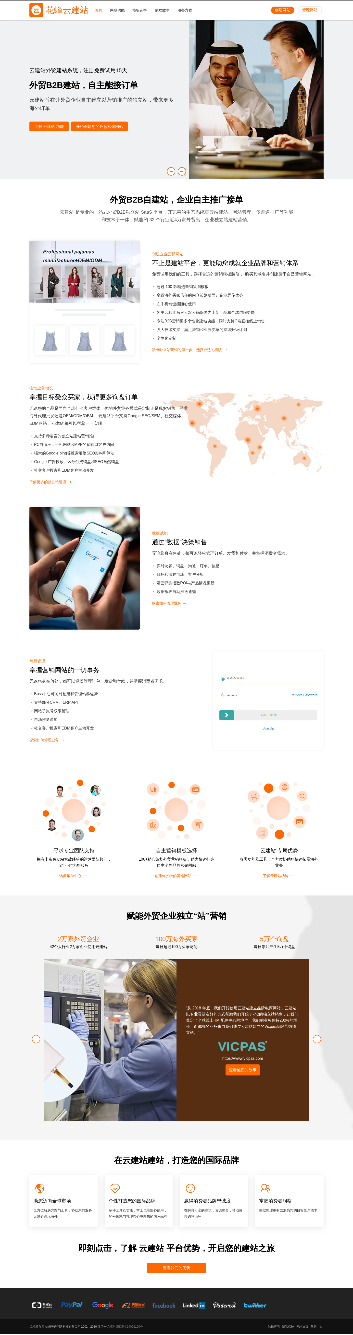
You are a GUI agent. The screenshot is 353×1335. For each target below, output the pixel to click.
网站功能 (118, 10)
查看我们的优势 (176, 1268)
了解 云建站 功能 (49, 126)
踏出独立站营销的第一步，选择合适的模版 (191, 349)
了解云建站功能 (275, 875)
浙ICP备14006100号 (129, 1327)
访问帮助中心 (70, 875)
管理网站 (310, 10)
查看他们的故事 (242, 1070)
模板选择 (140, 10)
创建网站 (282, 10)
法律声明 (274, 1327)
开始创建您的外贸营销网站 (101, 126)
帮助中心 (316, 1327)
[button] (182, 171)
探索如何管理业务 (168, 603)
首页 (99, 10)
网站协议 (302, 1327)
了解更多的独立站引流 (50, 482)
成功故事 (163, 10)
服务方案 (185, 10)
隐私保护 (288, 1327)
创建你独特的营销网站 (172, 875)
